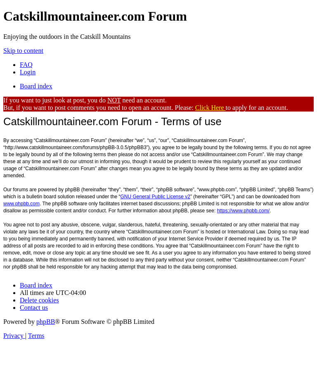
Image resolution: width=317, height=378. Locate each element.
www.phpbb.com (21, 204)
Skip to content (23, 50)
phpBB (45, 321)
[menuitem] (26, 64)
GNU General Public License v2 (155, 197)
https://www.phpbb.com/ (243, 211)
